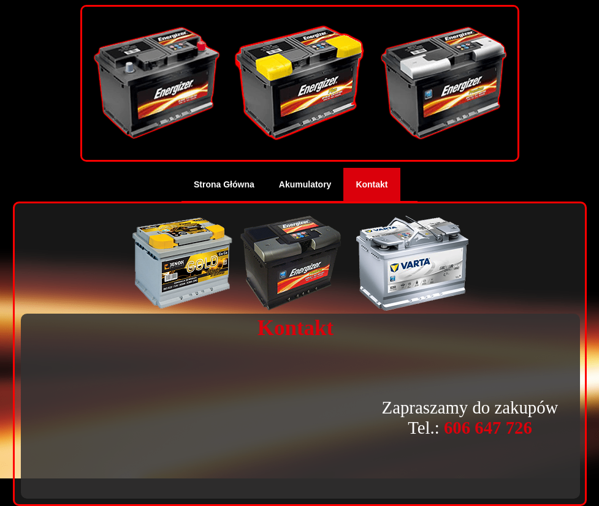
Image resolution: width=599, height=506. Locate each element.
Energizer (295, 263)
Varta (412, 263)
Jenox (182, 263)
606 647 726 (488, 427)
